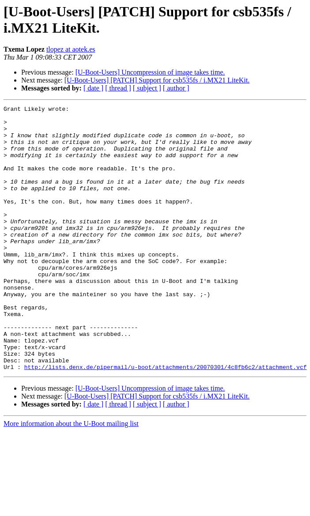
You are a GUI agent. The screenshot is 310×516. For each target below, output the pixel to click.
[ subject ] (147, 88)
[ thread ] (118, 88)
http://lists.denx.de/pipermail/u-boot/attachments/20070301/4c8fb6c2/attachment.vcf (165, 420)
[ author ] (176, 88)
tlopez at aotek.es (70, 49)
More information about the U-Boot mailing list (71, 476)
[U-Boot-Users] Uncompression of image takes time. (150, 72)
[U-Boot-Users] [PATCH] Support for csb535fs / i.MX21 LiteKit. (157, 80)
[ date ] (93, 88)
